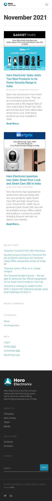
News (20, 187)
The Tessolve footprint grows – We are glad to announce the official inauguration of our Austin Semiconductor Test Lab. (25, 278)
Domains (8, 446)
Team (7, 422)
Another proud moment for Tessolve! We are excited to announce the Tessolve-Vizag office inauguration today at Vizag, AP (25, 259)
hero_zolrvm (12, 90)
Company (9, 413)
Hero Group (10, 418)
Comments (12, 350)
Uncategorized (23, 90)
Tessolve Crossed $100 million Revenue (24, 250)
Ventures (8, 441)
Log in (7, 342)
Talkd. (12, 487)
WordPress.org (12, 354)
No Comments (34, 90)
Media (7, 426)
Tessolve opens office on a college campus (22, 270)
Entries (10, 346)
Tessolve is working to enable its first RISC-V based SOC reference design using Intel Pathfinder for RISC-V (26, 289)
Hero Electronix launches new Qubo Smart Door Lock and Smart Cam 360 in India (23, 180)
